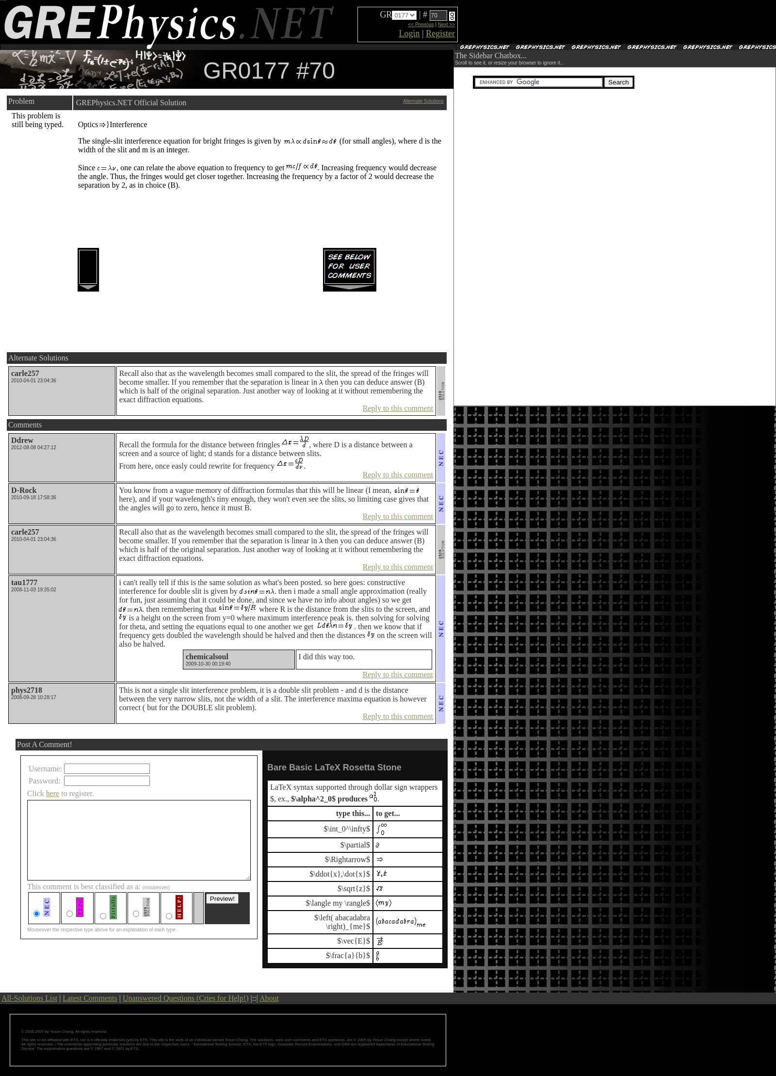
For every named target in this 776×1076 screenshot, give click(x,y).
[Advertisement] (572, 22)
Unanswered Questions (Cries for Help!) (185, 998)
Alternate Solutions (423, 101)
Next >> (446, 24)
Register (440, 33)
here (53, 793)
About (269, 998)
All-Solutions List (29, 998)
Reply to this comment (398, 408)
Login (409, 33)
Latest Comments (90, 998)
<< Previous (421, 24)
